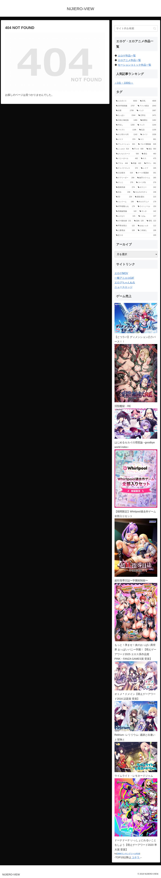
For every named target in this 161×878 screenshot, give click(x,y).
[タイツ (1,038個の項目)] (148, 134)
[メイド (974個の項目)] (126, 139)
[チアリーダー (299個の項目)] (125, 178)
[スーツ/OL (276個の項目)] (146, 182)
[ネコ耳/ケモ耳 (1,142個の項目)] (127, 134)
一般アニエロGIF (124, 278)
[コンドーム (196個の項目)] (125, 202)
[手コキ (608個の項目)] (138, 149)
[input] (136, 28)
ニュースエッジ (123, 287)
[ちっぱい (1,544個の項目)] (126, 115)
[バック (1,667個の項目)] (146, 110)
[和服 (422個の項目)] (136, 163)
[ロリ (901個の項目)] (147, 139)
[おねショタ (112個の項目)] (147, 226)
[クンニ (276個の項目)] (124, 182)
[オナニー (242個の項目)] (147, 187)
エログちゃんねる (125, 282)
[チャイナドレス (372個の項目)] (127, 168)
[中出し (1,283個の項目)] (125, 125)
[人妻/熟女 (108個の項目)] (125, 230)
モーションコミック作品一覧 (134, 64)
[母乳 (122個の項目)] (151, 221)
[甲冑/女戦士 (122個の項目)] (125, 226)
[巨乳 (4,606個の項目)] (148, 101)
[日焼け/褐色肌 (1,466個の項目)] (127, 120)
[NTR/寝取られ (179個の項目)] (125, 206)
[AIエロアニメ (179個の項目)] (146, 202)
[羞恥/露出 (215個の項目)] (145, 197)
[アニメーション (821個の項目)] (125, 144)
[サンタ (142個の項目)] (147, 211)
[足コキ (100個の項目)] (136, 235)
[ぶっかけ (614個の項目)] (122, 149)
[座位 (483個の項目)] (149, 154)
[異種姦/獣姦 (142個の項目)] (126, 211)
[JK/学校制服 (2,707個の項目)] (125, 106)
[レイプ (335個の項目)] (148, 168)
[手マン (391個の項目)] (150, 163)
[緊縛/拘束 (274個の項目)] (125, 187)
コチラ (135, 857)
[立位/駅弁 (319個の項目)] (124, 173)
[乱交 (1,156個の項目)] (147, 130)
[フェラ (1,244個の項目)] (146, 125)
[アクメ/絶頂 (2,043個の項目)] (146, 106)
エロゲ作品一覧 (127, 55)
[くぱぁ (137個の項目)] (147, 216)
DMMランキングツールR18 (128, 853)
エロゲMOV (121, 273)
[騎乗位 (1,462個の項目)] (148, 120)
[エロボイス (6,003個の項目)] (126, 101)
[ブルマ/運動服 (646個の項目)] (147, 144)
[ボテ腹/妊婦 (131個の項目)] (123, 221)
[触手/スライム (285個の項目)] (146, 178)
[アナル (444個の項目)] (122, 163)
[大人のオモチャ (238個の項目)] (144, 192)
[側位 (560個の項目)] (151, 149)
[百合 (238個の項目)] (123, 192)
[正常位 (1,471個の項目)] (147, 115)
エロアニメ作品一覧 (129, 60)
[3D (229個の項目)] (124, 197)
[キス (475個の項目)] (148, 158)
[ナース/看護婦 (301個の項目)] (146, 173)
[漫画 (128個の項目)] (139, 221)
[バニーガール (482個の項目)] (127, 158)
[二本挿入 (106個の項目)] (147, 230)
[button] (154, 28)
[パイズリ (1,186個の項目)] (126, 130)
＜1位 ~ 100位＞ (124, 82)
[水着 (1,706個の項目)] (125, 110)
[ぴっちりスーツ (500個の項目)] (127, 154)
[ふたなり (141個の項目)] (126, 216)
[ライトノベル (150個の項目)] (147, 206)
